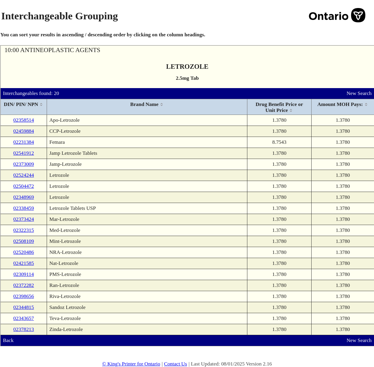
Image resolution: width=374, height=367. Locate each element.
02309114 (23, 274)
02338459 (23, 208)
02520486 (23, 252)
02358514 (23, 120)
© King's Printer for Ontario (131, 364)
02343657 (23, 318)
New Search (359, 93)
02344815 (23, 307)
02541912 (23, 153)
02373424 (23, 219)
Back (8, 340)
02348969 (23, 197)
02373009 (23, 164)
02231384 (23, 142)
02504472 (23, 186)
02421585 (23, 263)
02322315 (23, 230)
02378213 (23, 329)
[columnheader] (24, 107)
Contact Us (175, 364)
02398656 (23, 296)
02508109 (23, 241)
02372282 (23, 285)
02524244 (23, 175)
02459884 (23, 131)
